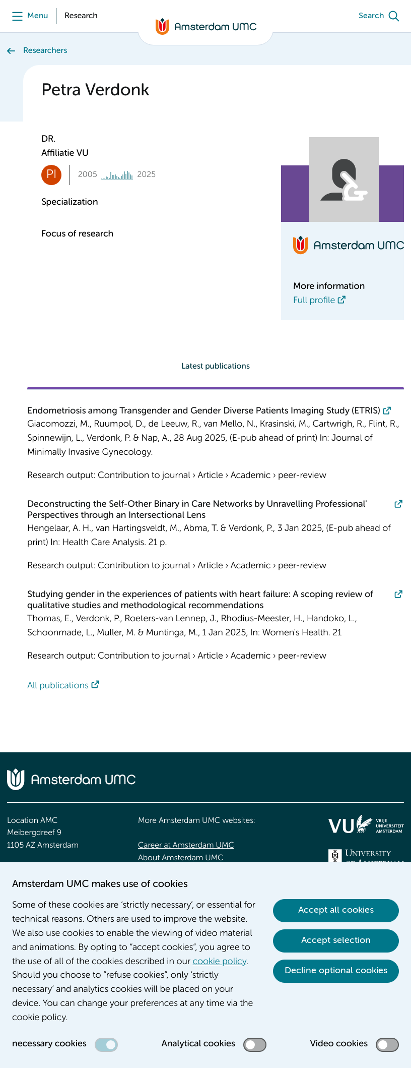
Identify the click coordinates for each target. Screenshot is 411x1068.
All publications (58, 686)
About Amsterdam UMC (180, 858)
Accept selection (336, 940)
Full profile (314, 301)
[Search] (381, 16)
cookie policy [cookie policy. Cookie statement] (219, 962)
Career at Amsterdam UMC (186, 846)
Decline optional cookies (336, 970)
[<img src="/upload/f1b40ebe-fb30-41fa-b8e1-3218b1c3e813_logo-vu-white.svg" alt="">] (366, 824)
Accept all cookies (336, 910)
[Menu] (27, 16)
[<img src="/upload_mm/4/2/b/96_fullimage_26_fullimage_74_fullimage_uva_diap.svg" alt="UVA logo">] (366, 857)
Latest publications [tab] (215, 367)
